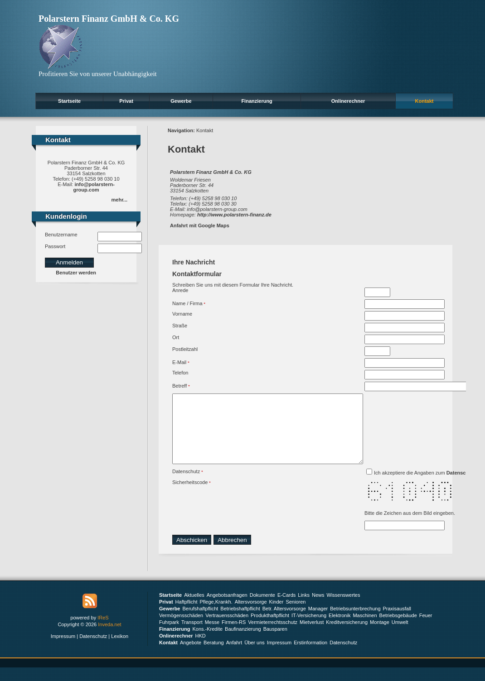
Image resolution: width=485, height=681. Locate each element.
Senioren (296, 615)
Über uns (254, 656)
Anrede (180, 290)
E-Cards (286, 608)
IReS (102, 631)
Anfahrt (234, 656)
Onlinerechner (348, 101)
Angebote (190, 656)
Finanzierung (256, 101)
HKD (200, 649)
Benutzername (61, 234)
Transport (192, 635)
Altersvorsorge (251, 615)
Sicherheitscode (190, 496)
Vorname (182, 314)
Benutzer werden (76, 272)
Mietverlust (312, 635)
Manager (318, 622)
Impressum (63, 649)
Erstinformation (310, 656)
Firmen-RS (234, 635)
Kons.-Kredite (207, 642)
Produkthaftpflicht (270, 629)
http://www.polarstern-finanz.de (234, 214)
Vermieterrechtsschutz (272, 635)
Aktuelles (194, 608)
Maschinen (365, 629)
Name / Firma (187, 303)
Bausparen (275, 642)
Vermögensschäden (181, 629)
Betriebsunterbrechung (355, 622)
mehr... (119, 199)
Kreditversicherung (347, 635)
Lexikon (119, 649)
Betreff (179, 385)
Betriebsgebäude (398, 629)
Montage (379, 635)
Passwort (55, 246)
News (318, 608)
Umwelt (400, 635)
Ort (175, 337)
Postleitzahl (185, 349)
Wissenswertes (343, 608)
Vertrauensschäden (226, 629)
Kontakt (424, 101)
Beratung (214, 656)
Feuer (425, 629)
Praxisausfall (397, 622)
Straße (179, 325)
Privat (126, 101)
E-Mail (179, 362)
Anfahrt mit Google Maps (199, 225)
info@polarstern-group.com (94, 187)
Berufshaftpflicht (200, 622)
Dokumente (262, 608)
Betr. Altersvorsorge (284, 622)
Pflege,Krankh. (216, 615)
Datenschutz (186, 485)
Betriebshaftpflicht (240, 622)
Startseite (69, 101)
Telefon (180, 372)
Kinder (276, 615)
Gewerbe (180, 101)
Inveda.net (109, 638)
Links (304, 608)
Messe (212, 635)
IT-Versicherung (308, 629)
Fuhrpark (169, 635)
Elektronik (339, 629)
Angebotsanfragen (227, 608)
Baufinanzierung (243, 642)
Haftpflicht (186, 615)
